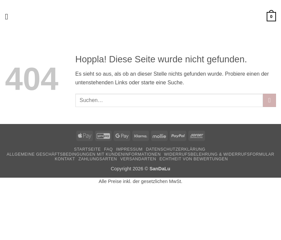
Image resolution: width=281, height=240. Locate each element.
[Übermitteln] (269, 100)
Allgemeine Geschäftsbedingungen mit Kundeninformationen (84, 154)
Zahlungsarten (97, 159)
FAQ (108, 149)
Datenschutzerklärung (176, 149)
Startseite (87, 149)
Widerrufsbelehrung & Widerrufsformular (219, 154)
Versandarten (138, 159)
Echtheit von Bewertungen (193, 159)
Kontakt (65, 159)
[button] (9, 16)
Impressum (129, 149)
